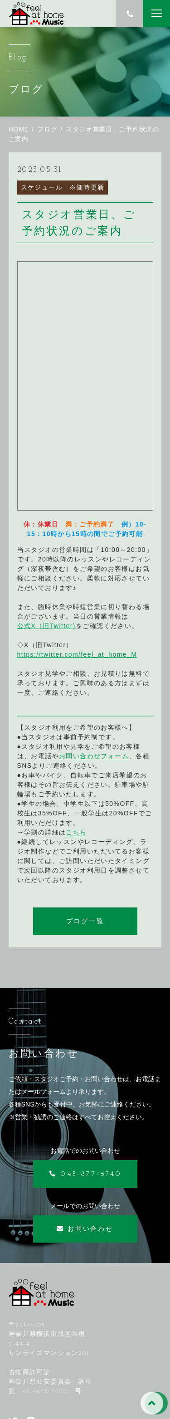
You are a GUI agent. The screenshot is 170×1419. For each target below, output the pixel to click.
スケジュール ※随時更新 (63, 187)
